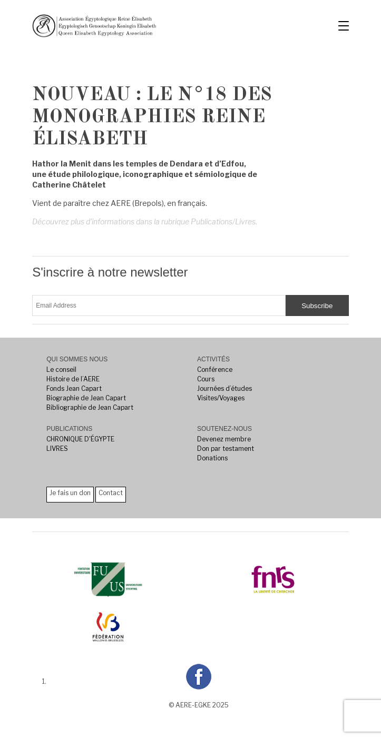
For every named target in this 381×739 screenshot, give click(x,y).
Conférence (214, 369)
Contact (111, 493)
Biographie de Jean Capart (86, 398)
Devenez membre (224, 439)
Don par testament (225, 448)
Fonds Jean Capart (74, 388)
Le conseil (61, 369)
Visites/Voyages (221, 398)
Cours (205, 379)
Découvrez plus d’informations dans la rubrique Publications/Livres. (144, 221)
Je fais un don (70, 493)
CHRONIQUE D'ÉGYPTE (80, 439)
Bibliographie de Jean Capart (89, 407)
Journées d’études (224, 388)
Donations (212, 458)
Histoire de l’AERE (73, 379)
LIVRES (57, 448)
